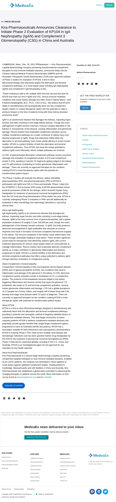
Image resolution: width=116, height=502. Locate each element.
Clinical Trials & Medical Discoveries (95, 135)
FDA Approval (87, 144)
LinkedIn (47, 377)
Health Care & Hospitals (90, 149)
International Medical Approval (93, 158)
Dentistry (85, 140)
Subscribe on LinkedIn (14, 385)
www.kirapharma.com (26, 377)
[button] (4, 398)
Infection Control (88, 153)
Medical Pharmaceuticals (86, 72)
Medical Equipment (89, 163)
